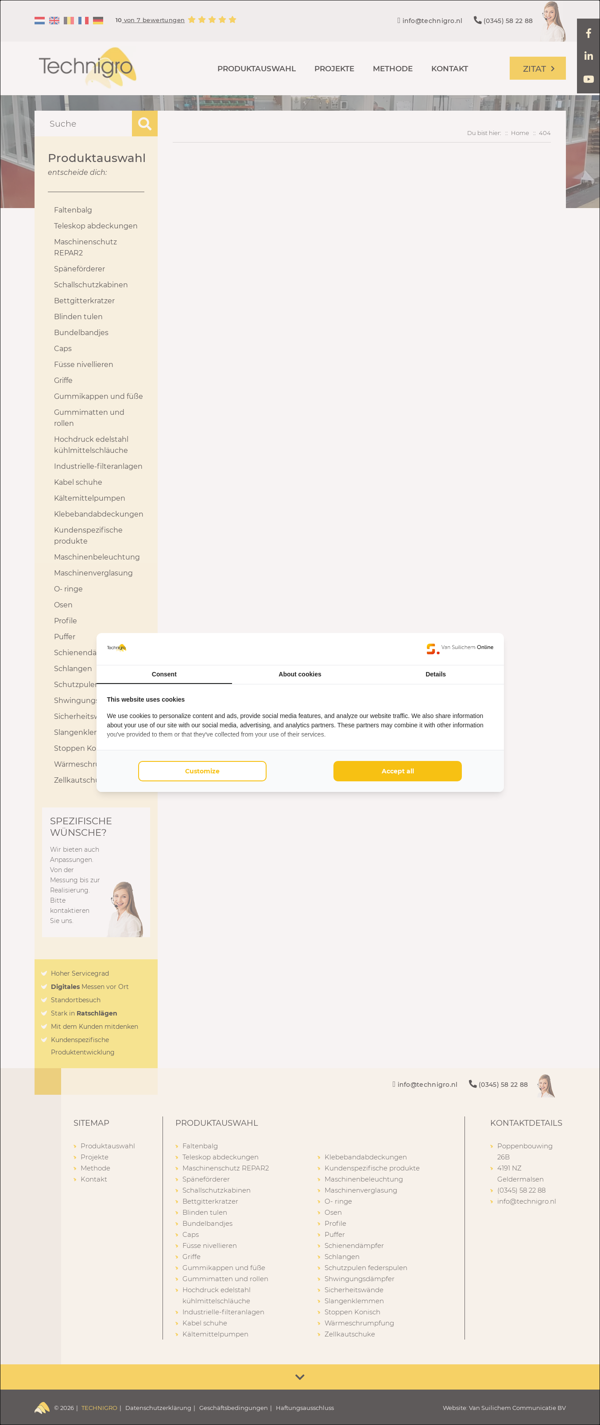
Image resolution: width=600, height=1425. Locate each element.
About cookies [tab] (300, 674)
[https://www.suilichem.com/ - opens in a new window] (460, 649)
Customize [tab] (202, 771)
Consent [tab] (164, 674)
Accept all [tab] (398, 771)
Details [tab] (436, 674)
